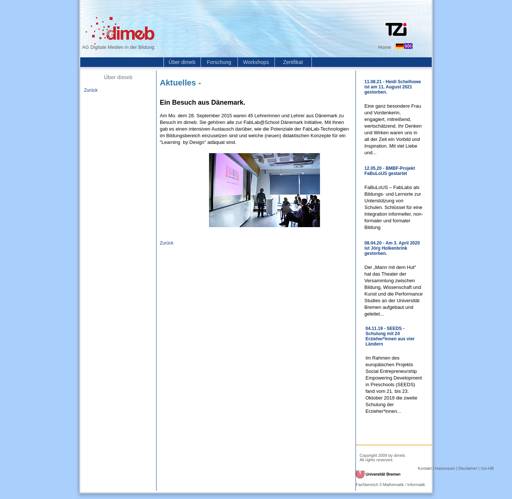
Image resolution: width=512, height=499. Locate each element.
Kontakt (424, 468)
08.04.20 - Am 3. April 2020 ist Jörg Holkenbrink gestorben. (392, 248)
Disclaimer (467, 468)
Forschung (219, 62)
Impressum (445, 468)
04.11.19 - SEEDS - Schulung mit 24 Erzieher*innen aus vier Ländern (390, 336)
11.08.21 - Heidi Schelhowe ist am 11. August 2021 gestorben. (392, 87)
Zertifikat (293, 62)
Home (384, 47)
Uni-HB (487, 468)
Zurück (91, 90)
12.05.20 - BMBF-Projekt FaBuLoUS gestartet (389, 171)
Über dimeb (182, 62)
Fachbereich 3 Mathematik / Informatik (390, 484)
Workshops (256, 62)
